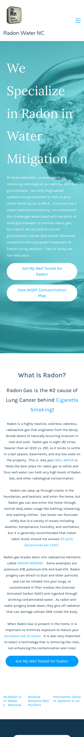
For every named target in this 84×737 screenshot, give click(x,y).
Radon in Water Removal (15, 701)
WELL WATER (64, 460)
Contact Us (76, 699)
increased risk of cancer (22, 636)
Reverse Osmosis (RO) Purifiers (38, 701)
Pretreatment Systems (62, 699)
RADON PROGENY (30, 563)
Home (5, 701)
